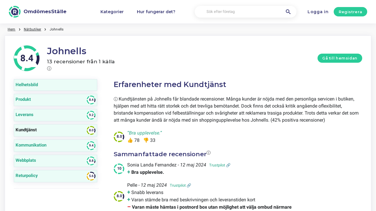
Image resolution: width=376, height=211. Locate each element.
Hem (12, 29)
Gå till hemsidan (339, 58)
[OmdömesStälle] (37, 11)
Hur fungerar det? (156, 11)
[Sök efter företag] (246, 12)
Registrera (350, 11)
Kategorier (112, 11)
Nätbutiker (32, 29)
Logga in (318, 11)
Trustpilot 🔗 (220, 165)
